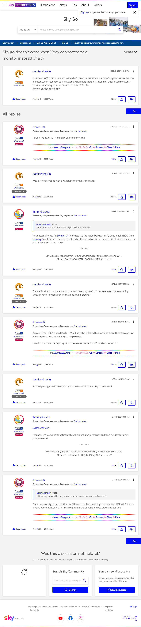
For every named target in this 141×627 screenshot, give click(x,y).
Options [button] (128, 51)
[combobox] (76, 29)
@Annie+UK (63, 235)
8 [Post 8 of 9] (37, 465)
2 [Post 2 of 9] (37, 159)
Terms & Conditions (50, 607)
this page (37, 239)
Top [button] (135, 606)
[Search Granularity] (28, 29)
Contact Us (34, 610)
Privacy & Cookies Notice (70, 607)
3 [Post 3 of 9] (37, 197)
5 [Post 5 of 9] (37, 307)
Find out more (80, 131)
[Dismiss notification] (134, 12)
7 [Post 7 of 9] (37, 402)
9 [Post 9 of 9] (37, 529)
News (63, 5)
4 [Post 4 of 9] (37, 270)
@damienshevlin (43, 224)
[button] (133, 71)
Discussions (47, 5)
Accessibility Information (92, 607)
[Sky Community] (22, 5)
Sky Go (70, 19)
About (85, 5)
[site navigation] (4, 5)
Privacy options (34, 607)
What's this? (19, 85)
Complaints (108, 607)
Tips (74, 5)
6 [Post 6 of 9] (37, 365)
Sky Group (109, 610)
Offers (98, 5)
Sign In (132, 5)
